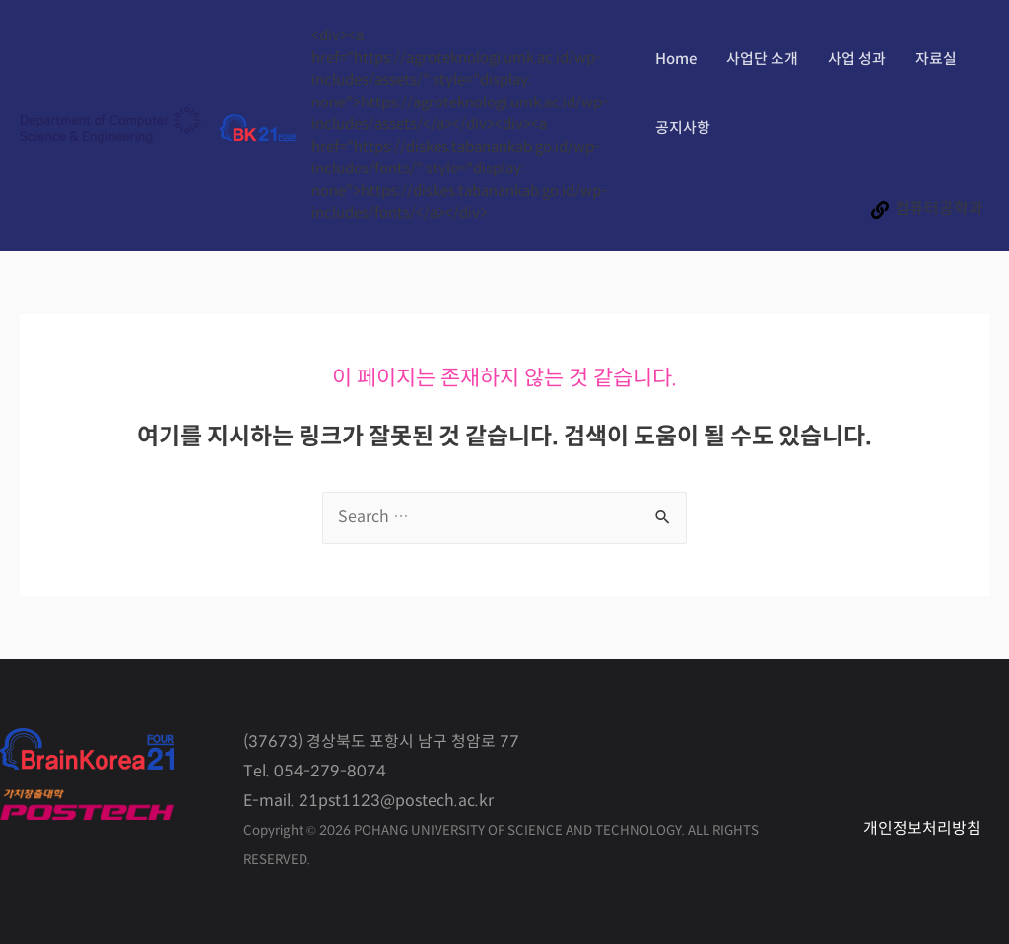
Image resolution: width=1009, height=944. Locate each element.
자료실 (936, 59)
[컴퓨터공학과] (926, 210)
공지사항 (682, 128)
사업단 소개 (762, 59)
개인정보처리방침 (922, 829)
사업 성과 (857, 59)
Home (676, 59)
